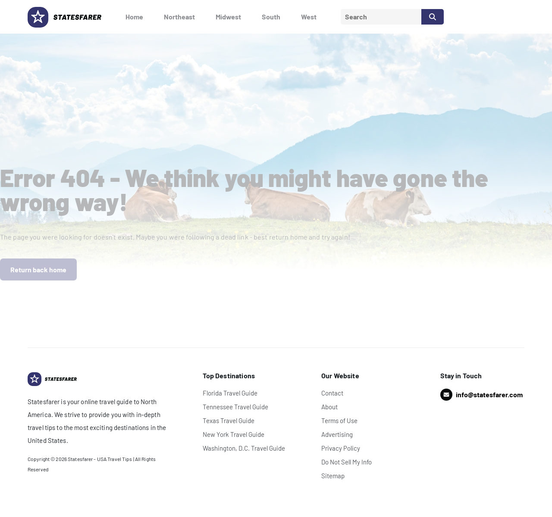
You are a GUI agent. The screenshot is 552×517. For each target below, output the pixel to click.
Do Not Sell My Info (346, 462)
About (329, 407)
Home (134, 16)
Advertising (337, 434)
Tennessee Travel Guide (235, 407)
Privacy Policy (340, 448)
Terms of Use (339, 420)
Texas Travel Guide (228, 420)
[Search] (432, 17)
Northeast (179, 16)
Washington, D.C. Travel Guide (244, 448)
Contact (332, 393)
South (271, 16)
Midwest (228, 16)
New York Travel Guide (233, 434)
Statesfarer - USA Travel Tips (100, 459)
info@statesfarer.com (489, 394)
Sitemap (333, 476)
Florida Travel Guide (230, 393)
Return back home (38, 269)
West (309, 16)
